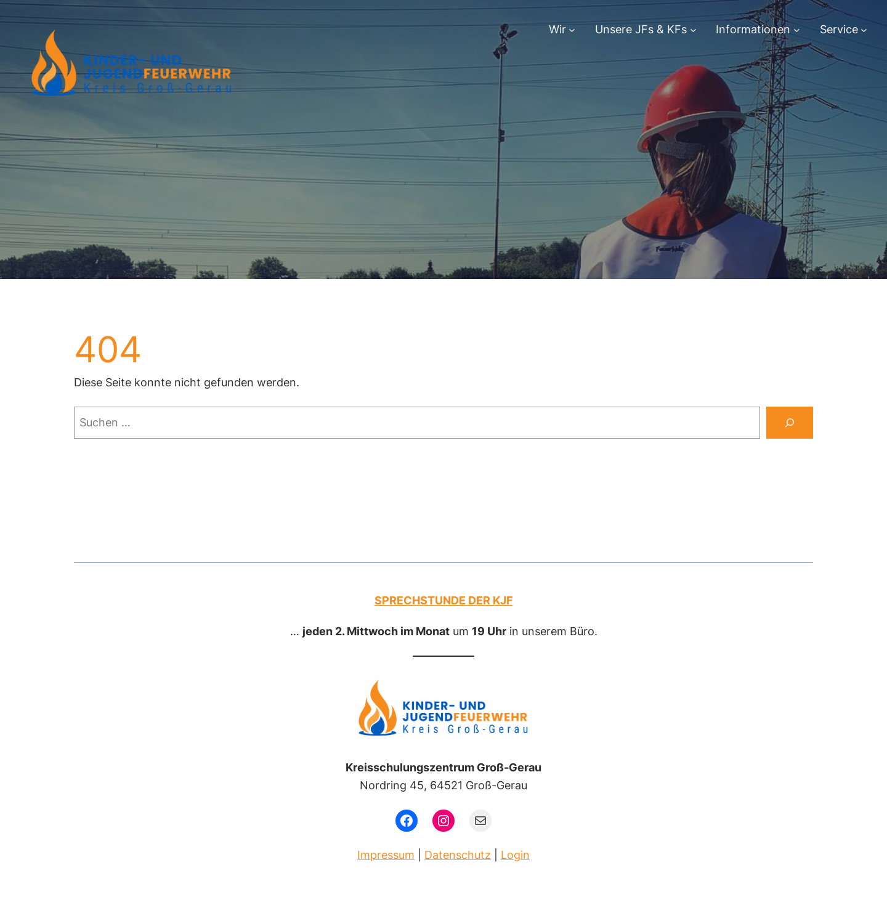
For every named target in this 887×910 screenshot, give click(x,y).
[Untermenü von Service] (864, 29)
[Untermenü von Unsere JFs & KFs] (693, 29)
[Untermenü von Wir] (572, 29)
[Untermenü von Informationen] (796, 29)
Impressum (386, 854)
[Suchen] (789, 423)
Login (515, 854)
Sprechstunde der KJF (444, 600)
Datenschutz (457, 854)
